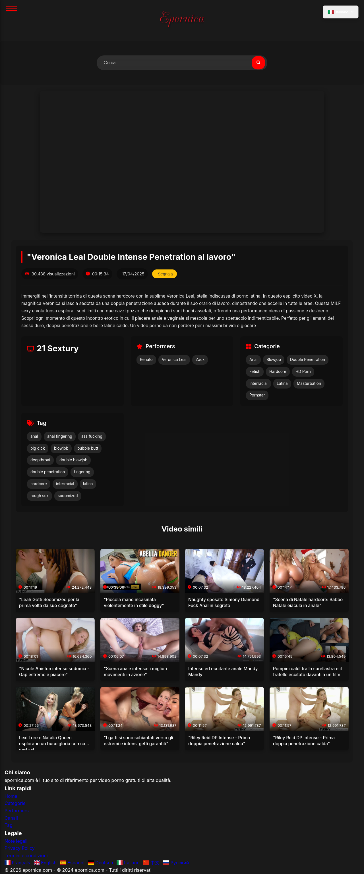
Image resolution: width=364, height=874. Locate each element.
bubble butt (87, 448)
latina (88, 483)
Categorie (15, 803)
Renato (146, 360)
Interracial (258, 383)
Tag (9, 825)
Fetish (254, 371)
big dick (37, 448)
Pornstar (257, 395)
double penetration (47, 472)
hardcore (38, 483)
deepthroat (40, 460)
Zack (200, 360)
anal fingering (59, 436)
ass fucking (91, 436)
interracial (65, 483)
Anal (253, 360)
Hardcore (277, 371)
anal (34, 436)
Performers (17, 810)
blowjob (61, 448)
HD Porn (303, 371)
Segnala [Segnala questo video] (165, 274)
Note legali (16, 841)
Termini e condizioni (26, 855)
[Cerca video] (258, 63)
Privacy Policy (20, 848)
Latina (282, 383)
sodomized (68, 495)
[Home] (182, 20)
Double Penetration (307, 360)
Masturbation (309, 383)
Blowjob (273, 360)
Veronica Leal (174, 360)
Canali (11, 818)
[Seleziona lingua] (340, 12)
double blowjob (73, 460)
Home (11, 796)
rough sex (39, 495)
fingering (82, 472)
